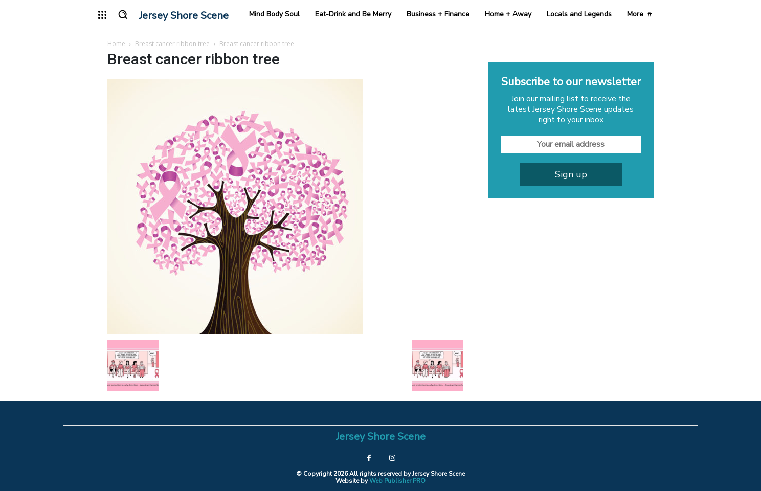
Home (116, 43)
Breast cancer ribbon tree (172, 43)
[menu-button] (102, 15)
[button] (123, 14)
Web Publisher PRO (397, 481)
